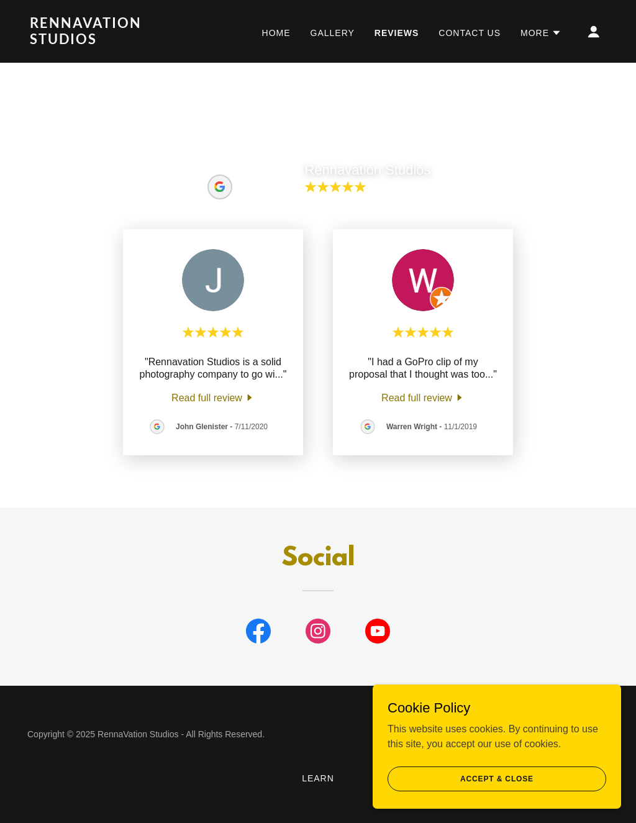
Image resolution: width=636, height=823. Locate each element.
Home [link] (276, 33)
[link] (110, 40)
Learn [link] (318, 778)
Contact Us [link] (469, 33)
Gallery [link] (333, 33)
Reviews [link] (397, 33)
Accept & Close (497, 795)
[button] (540, 32)
